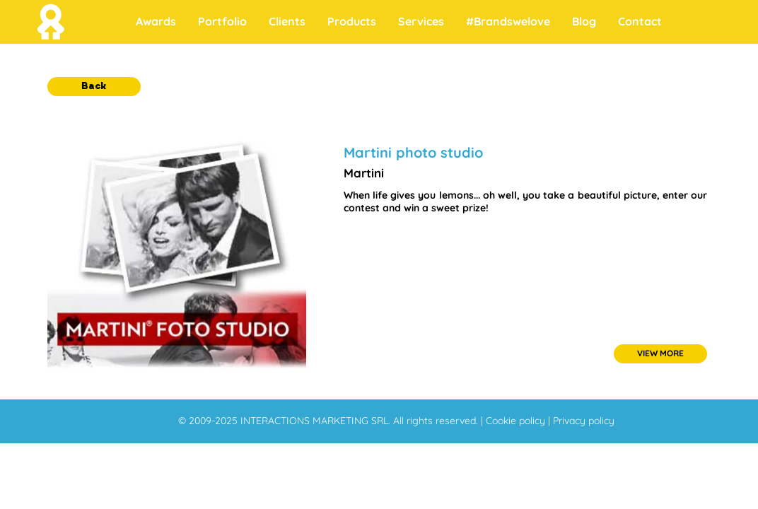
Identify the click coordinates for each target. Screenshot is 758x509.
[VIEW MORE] (660, 353)
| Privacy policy (581, 420)
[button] (94, 86)
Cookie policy (517, 420)
